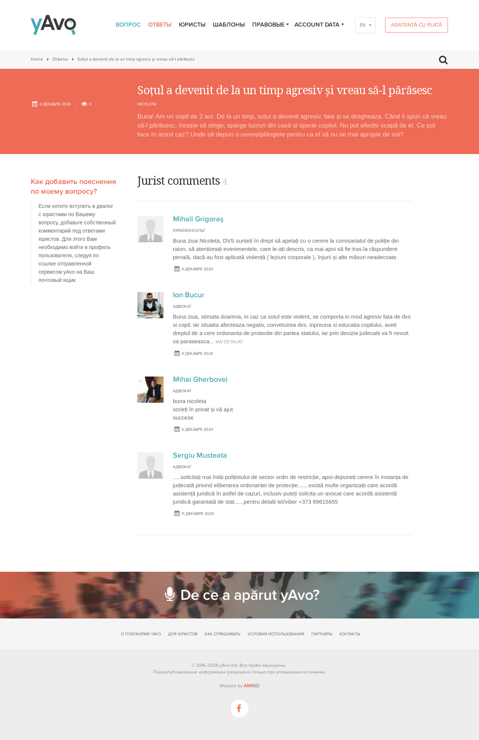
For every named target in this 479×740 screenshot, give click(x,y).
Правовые (271, 25)
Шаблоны (229, 24)
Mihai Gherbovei (200, 379)
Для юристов (183, 634)
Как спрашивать (222, 634)
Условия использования (276, 634)
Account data (320, 25)
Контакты (349, 634)
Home (37, 59)
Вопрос (128, 24)
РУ (363, 25)
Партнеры (321, 634)
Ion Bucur (188, 295)
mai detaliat (229, 342)
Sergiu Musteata (200, 455)
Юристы (192, 24)
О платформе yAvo (141, 634)
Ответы (159, 24)
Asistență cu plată (416, 25)
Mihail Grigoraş (198, 219)
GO (251, 686)
